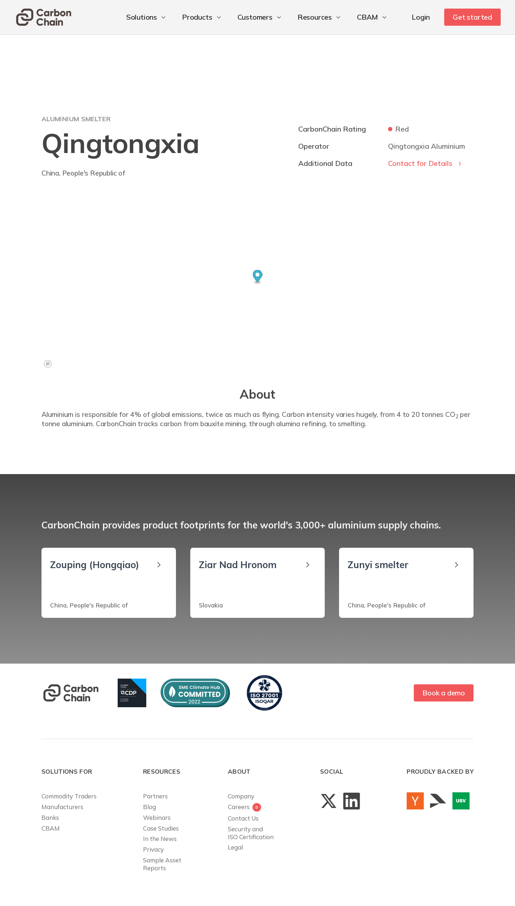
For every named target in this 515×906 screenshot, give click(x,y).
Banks (50, 817)
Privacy (153, 849)
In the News (160, 838)
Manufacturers (62, 807)
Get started (472, 17)
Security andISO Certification (251, 833)
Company (241, 796)
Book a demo (443, 692)
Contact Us (243, 818)
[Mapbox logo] (48, 364)
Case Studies (161, 828)
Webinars (157, 817)
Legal (235, 847)
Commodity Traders (69, 796)
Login (421, 17)
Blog (149, 807)
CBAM (50, 828)
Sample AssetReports (162, 864)
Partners (155, 796)
